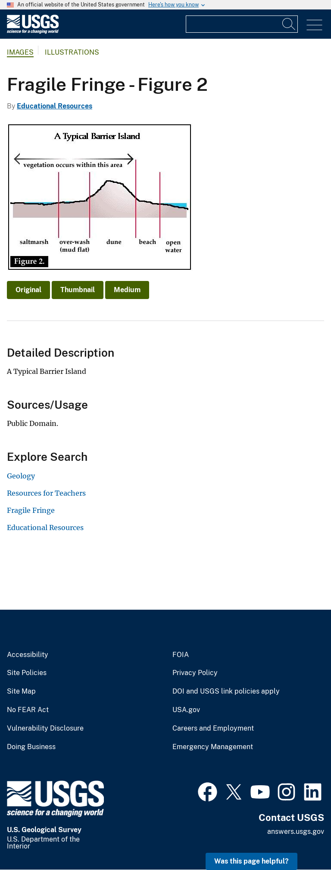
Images (20, 52)
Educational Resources (54, 106)
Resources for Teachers (46, 493)
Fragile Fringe (31, 510)
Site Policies (27, 673)
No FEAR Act (28, 710)
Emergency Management (212, 747)
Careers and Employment (213, 728)
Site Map (21, 691)
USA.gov (186, 710)
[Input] (242, 24)
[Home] (33, 32)
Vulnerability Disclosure (45, 728)
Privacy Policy (195, 673)
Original (28, 290)
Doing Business (31, 747)
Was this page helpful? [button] (251, 861)
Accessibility (27, 655)
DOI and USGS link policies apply (226, 691)
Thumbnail (77, 290)
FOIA (180, 655)
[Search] (289, 24)
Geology (21, 476)
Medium (127, 290)
